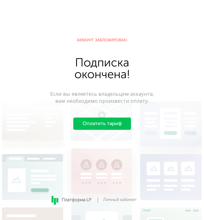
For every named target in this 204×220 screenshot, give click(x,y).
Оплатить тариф (102, 123)
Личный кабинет (120, 200)
